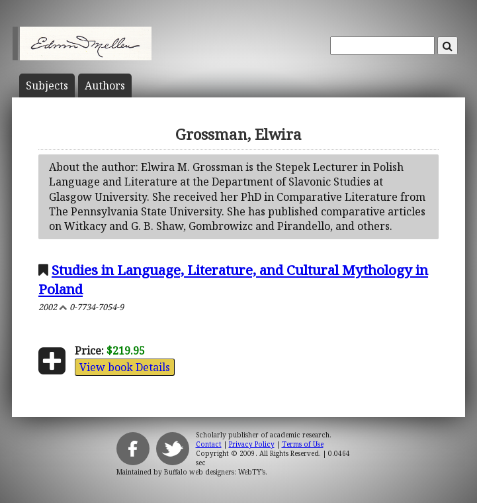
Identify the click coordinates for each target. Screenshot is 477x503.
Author (105, 85)
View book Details (124, 367)
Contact (209, 444)
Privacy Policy (252, 444)
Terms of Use (303, 444)
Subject (47, 85)
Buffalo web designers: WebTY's (214, 471)
